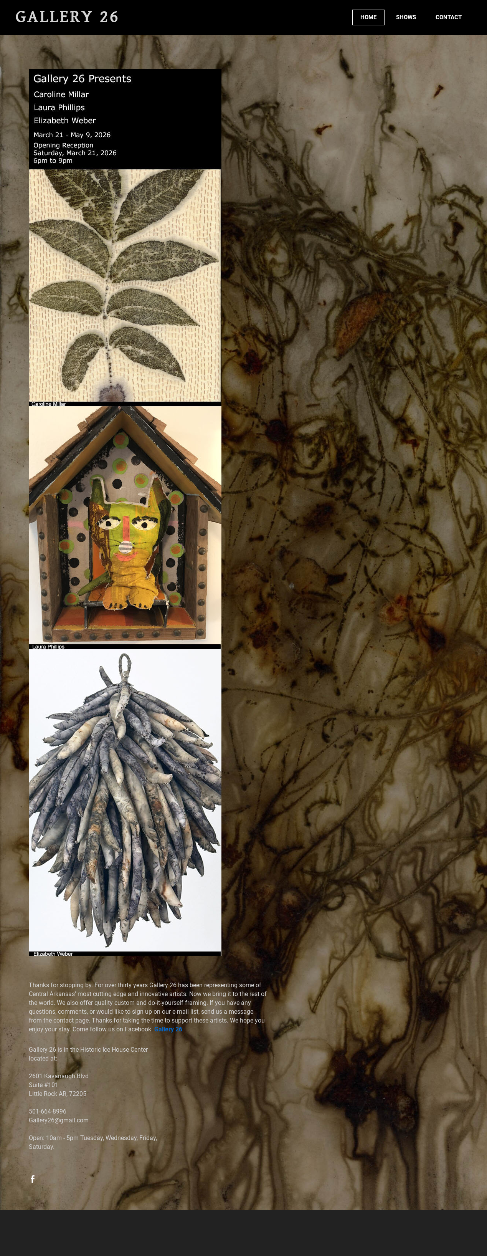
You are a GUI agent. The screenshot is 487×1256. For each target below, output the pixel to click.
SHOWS (406, 17)
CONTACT (449, 17)
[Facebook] (32, 1179)
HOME (368, 17)
